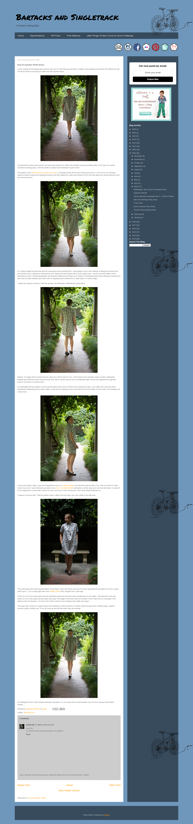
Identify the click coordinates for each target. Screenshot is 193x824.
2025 (134, 133)
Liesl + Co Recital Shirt (64, 488)
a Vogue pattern (68, 485)
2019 (134, 153)
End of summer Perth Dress (144, 206)
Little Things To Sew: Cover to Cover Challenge (110, 36)
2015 (134, 232)
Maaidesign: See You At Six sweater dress (150, 189)
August (137, 170)
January (137, 217)
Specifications (37, 36)
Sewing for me (29, 712)
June (136, 176)
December (138, 156)
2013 (134, 239)
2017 (134, 225)
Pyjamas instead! (140, 193)
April (136, 183)
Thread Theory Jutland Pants (145, 210)
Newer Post (23, 785)
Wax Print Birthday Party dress (145, 200)
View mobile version (69, 790)
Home (21, 36)
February (138, 214)
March (137, 187)
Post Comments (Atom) (37, 798)
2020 (134, 150)
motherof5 (30, 725)
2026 (134, 129)
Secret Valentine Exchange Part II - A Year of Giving (154, 196)
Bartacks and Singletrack (67, 17)
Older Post (115, 785)
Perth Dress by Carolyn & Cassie (44, 173)
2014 (134, 235)
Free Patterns (73, 36)
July (136, 173)
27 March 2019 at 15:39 (44, 725)
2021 (134, 146)
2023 (134, 139)
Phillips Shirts (55, 591)
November (138, 159)
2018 (134, 222)
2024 (134, 136)
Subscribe (153, 79)
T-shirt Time (138, 203)
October (137, 163)
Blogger (107, 815)
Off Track (55, 36)
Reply (28, 734)
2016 (134, 229)
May (136, 180)
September (138, 166)
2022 (134, 143)
